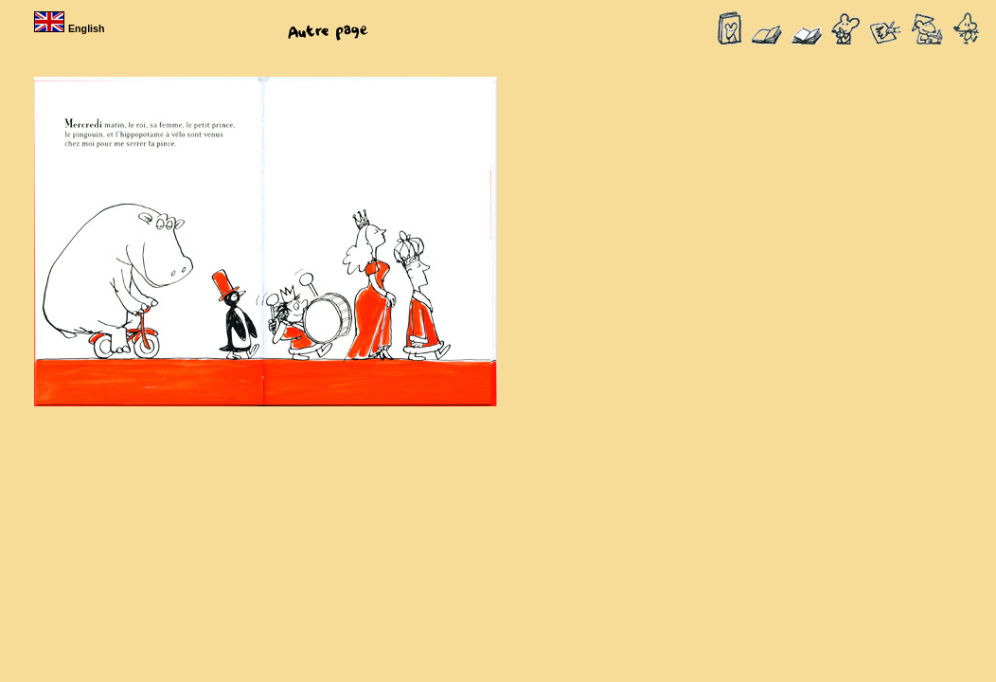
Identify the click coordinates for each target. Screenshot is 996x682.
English (71, 28)
